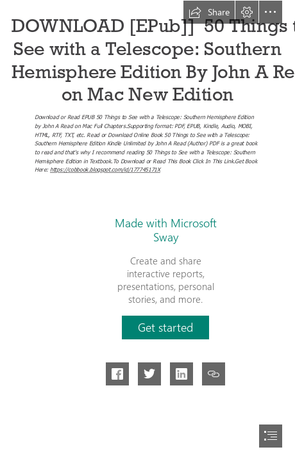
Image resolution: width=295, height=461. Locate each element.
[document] (147, 230)
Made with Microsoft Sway (166, 230)
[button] (209, 12)
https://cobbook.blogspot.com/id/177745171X (105, 170)
